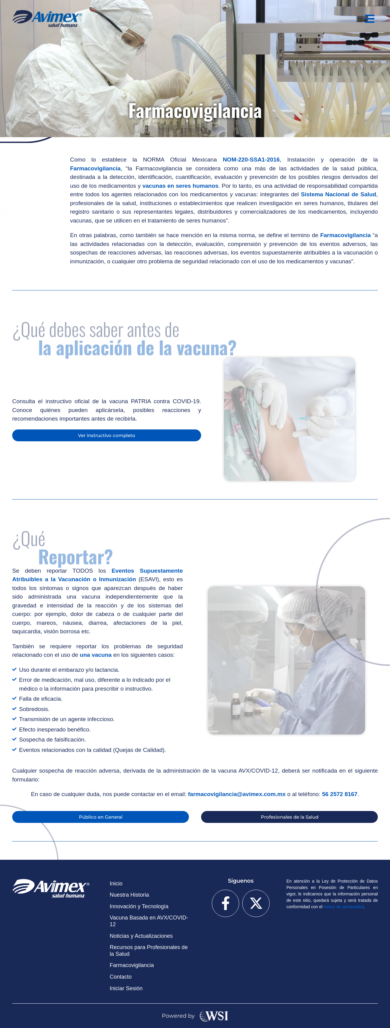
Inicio (116, 883)
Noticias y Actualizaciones (141, 936)
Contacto (121, 977)
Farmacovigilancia (132, 965)
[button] (370, 19)
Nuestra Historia (129, 895)
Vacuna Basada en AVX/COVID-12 (149, 921)
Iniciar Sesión (126, 988)
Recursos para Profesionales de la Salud (149, 950)
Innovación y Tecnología (139, 906)
